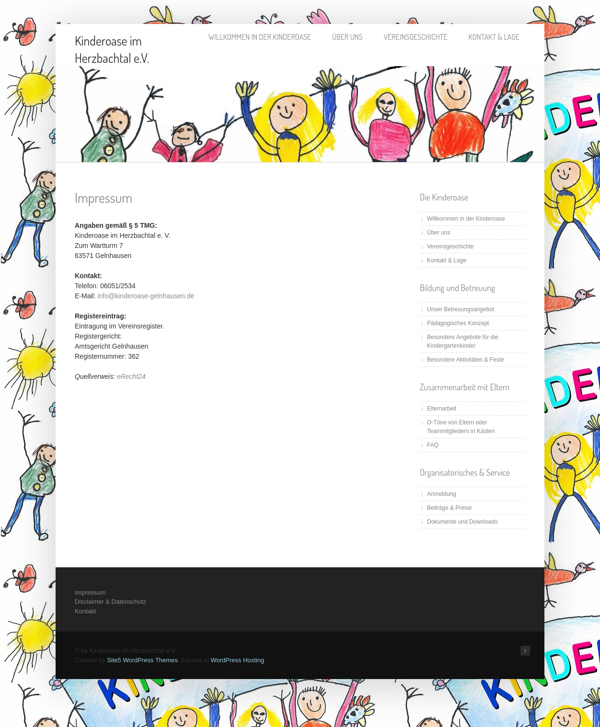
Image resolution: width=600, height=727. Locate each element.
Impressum (90, 592)
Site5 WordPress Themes (142, 660)
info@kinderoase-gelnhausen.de (145, 296)
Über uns (347, 37)
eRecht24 (131, 376)
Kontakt (85, 611)
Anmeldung (441, 494)
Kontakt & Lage (494, 37)
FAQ (432, 445)
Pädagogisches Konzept (458, 323)
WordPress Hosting (237, 660)
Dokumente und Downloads (462, 521)
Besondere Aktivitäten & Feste (465, 359)
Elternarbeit (441, 408)
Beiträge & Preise (449, 507)
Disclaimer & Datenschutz (110, 601)
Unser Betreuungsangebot (460, 309)
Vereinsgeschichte (416, 37)
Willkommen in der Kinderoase (259, 37)
